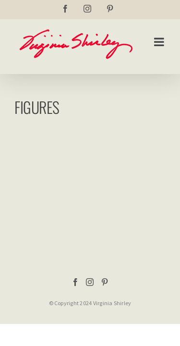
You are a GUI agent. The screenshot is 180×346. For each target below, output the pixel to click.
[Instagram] (90, 282)
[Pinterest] (104, 282)
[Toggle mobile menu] (160, 42)
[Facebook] (75, 282)
